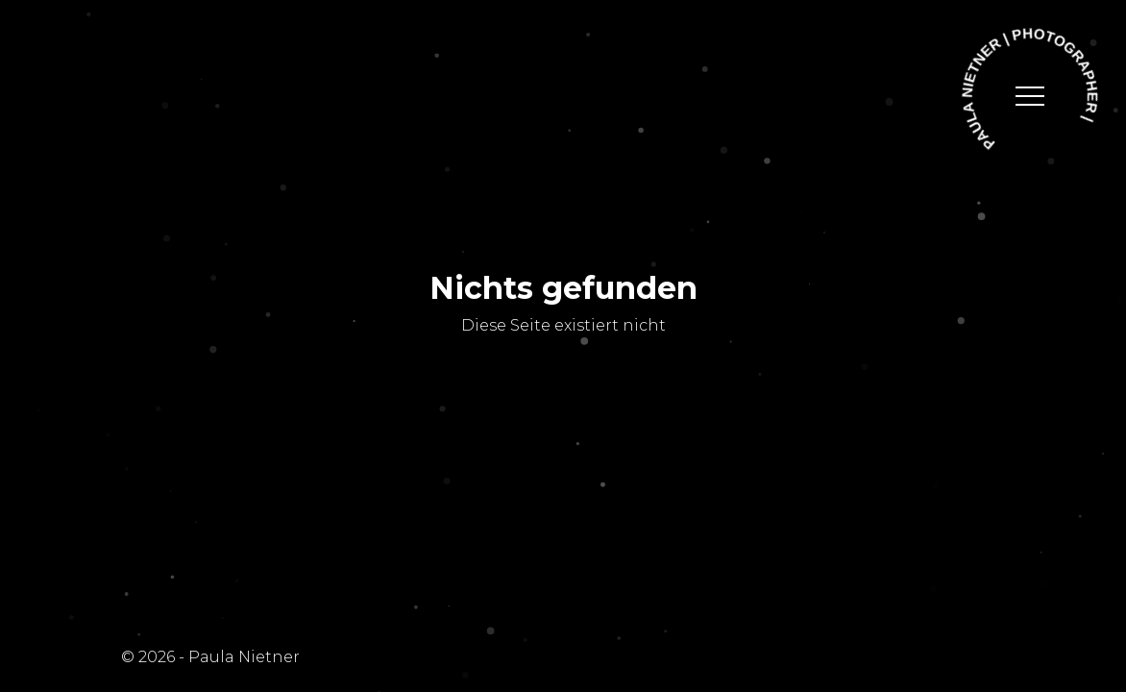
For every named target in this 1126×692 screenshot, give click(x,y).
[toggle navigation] (1030, 96)
